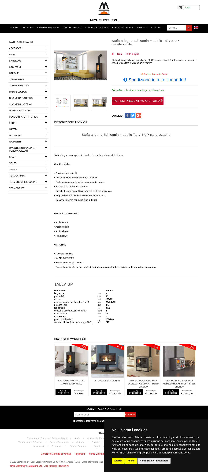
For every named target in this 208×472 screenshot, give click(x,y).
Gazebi (28, 129)
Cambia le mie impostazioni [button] (154, 460)
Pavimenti (28, 141)
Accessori (28, 48)
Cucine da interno (28, 104)
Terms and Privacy (18, 466)
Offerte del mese (48, 27)
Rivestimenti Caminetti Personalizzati (28, 148)
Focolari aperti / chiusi (28, 116)
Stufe (28, 163)
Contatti (156, 27)
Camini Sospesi (28, 91)
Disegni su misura (28, 110)
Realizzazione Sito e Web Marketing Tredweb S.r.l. (47, 466)
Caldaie (28, 73)
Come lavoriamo (122, 27)
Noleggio (28, 135)
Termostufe (28, 188)
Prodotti (28, 27)
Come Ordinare (96, 454)
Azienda (14, 27)
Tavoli (28, 169)
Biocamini (28, 66)
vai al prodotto (63, 392)
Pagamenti (80, 454)
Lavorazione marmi (97, 27)
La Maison (142, 27)
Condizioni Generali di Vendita (56, 454)
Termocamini (28, 175)
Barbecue (28, 60)
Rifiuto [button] (131, 460)
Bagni (28, 54)
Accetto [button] (118, 460)
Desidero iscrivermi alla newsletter (92, 420)
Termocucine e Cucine (28, 181)
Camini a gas (28, 79)
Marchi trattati (72, 27)
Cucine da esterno (28, 97)
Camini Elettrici (28, 85)
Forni (28, 122)
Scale (28, 156)
